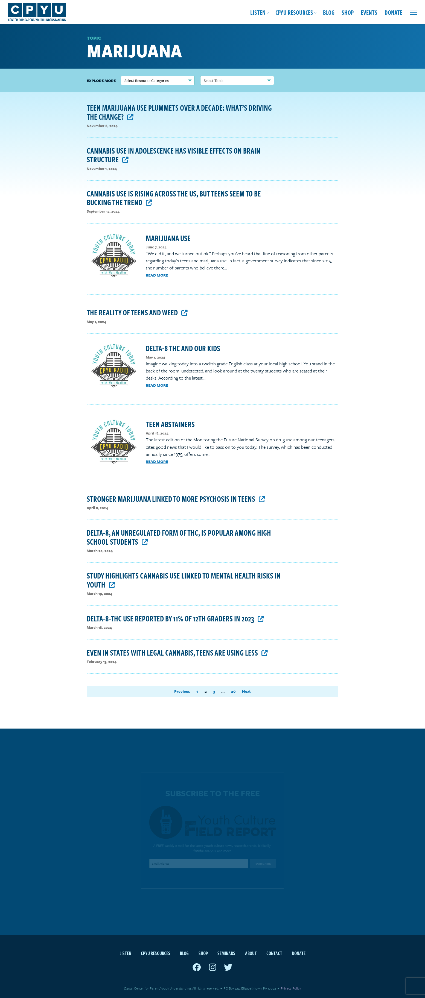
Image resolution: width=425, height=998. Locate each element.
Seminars (226, 953)
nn (158, 80)
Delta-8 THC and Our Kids (183, 348)
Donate (393, 12)
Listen (258, 12)
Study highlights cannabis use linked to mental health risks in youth (184, 580)
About (251, 953)
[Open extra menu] (413, 12)
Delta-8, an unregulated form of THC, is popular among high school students (179, 537)
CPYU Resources (294, 12)
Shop (348, 12)
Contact (274, 953)
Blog (328, 12)
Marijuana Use (168, 238)
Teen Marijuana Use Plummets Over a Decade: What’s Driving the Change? (179, 112)
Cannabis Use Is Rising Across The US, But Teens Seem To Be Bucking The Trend (174, 197)
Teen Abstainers (170, 424)
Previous (182, 691)
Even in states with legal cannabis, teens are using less (177, 652)
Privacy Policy (291, 988)
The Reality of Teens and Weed (137, 312)
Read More (157, 275)
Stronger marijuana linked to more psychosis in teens (176, 498)
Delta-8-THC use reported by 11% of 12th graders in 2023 (175, 618)
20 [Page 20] (233, 691)
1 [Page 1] (197, 691)
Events (369, 12)
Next (246, 691)
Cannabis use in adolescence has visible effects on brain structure (173, 155)
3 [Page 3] (214, 691)
